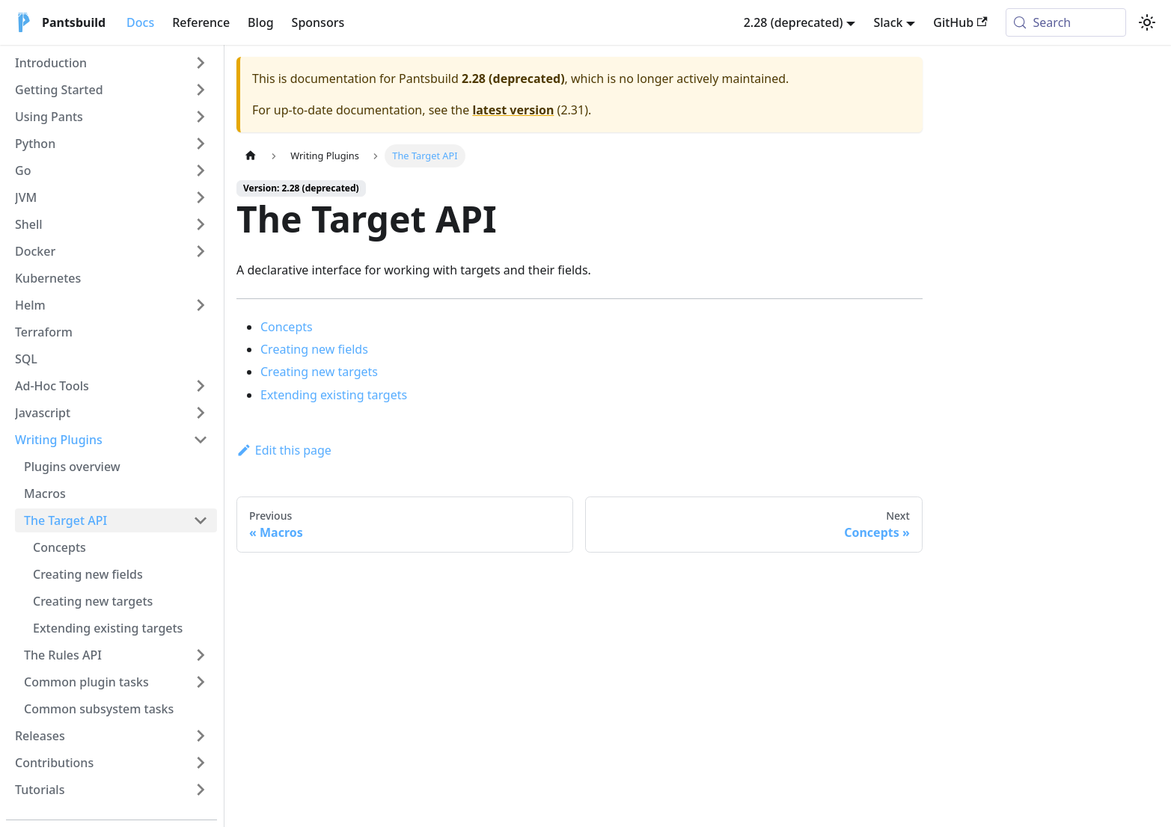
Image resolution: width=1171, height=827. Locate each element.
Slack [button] (887, 22)
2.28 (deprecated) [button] (793, 22)
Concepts (286, 327)
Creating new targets (319, 371)
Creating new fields (314, 349)
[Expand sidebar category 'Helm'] (200, 305)
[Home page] (250, 155)
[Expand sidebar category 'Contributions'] (200, 763)
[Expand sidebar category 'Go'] (200, 170)
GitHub (960, 22)
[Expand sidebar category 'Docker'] (200, 251)
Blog (260, 22)
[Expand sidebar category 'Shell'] (200, 224)
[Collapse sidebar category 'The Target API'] (200, 520)
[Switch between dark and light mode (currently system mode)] (1147, 22)
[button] (111, 63)
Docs (140, 22)
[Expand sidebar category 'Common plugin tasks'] (200, 682)
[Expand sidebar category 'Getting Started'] (200, 90)
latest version (513, 110)
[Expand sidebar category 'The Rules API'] (200, 655)
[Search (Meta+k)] (1066, 22)
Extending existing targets (333, 395)
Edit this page (283, 450)
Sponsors (318, 22)
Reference (201, 22)
